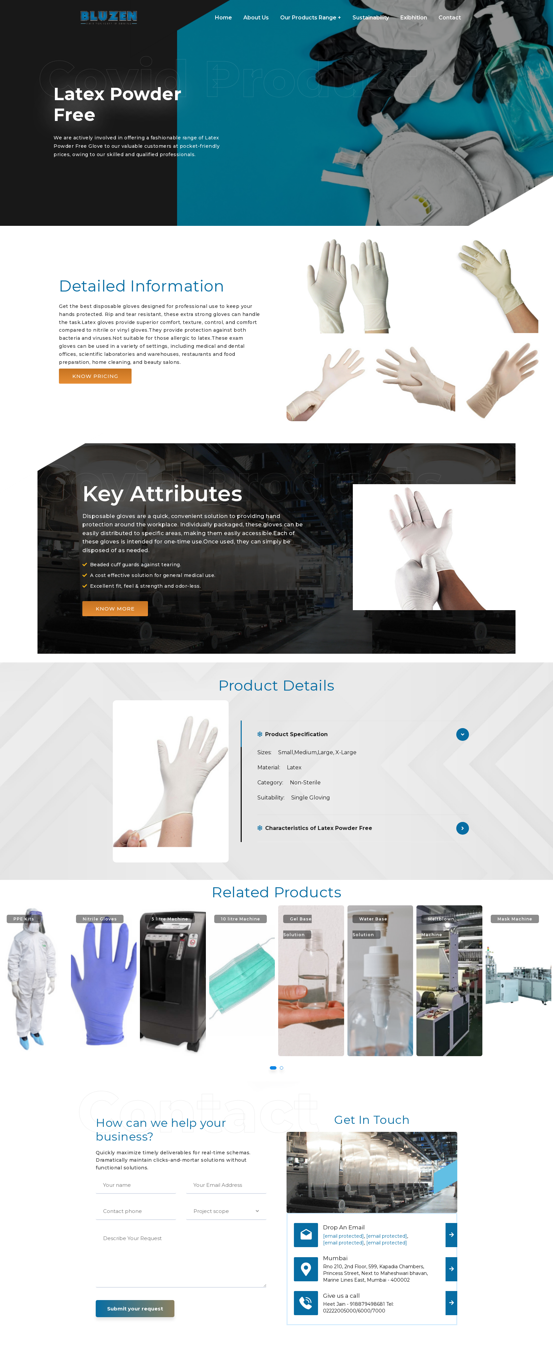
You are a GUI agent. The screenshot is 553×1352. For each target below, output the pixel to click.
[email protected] (343, 1236)
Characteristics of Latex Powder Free (314, 828)
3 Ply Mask (23, 918)
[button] (95, 376)
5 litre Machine (225, 918)
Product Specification (292, 734)
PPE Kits (86, 918)
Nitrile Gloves (158, 918)
